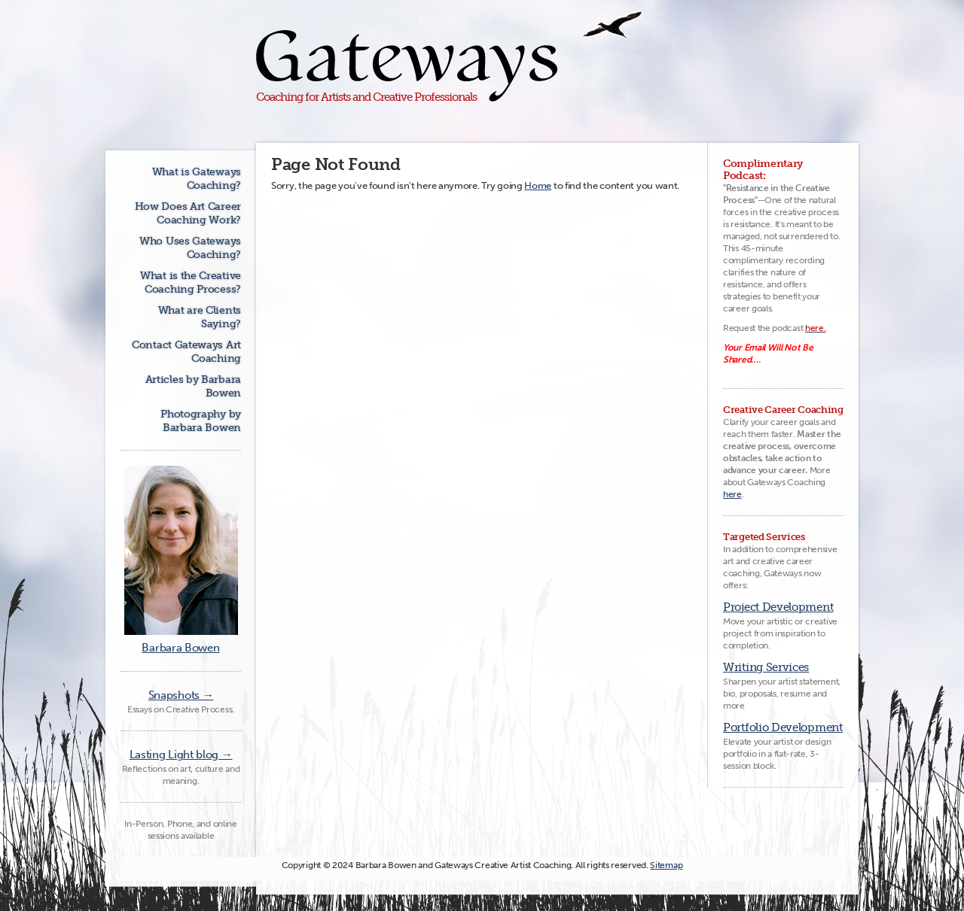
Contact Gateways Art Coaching (186, 352)
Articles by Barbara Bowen (193, 386)
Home (537, 185)
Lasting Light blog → (181, 754)
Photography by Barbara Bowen (200, 421)
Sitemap (666, 865)
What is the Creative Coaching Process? (190, 282)
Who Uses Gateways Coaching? (190, 248)
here (732, 494)
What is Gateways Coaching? (196, 178)
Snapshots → (181, 695)
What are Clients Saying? (199, 317)
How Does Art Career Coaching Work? (188, 213)
